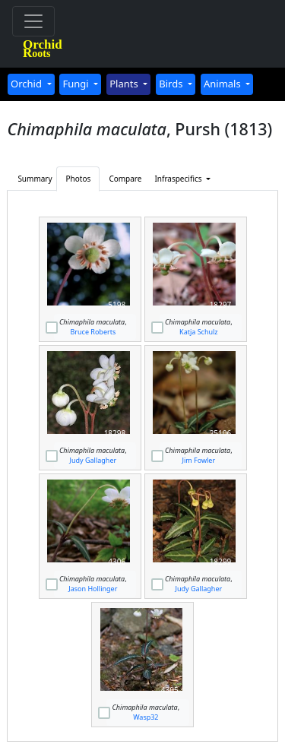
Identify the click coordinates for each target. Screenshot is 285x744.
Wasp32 (145, 717)
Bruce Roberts (93, 332)
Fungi (76, 83)
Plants (125, 83)
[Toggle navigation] (33, 21)
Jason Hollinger (92, 589)
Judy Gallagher (93, 460)
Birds (172, 83)
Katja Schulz (198, 332)
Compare (125, 178)
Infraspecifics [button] (172, 178)
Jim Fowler (199, 460)
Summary (34, 178)
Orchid (27, 83)
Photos (78, 178)
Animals (223, 83)
